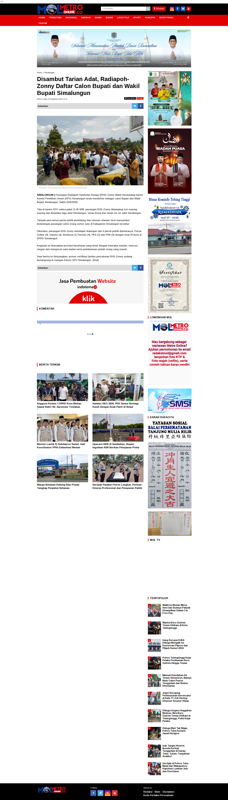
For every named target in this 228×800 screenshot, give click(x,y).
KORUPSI (150, 17)
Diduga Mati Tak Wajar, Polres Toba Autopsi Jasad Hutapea (175, 731)
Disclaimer (168, 792)
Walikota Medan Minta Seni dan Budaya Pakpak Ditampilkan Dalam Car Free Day (176, 609)
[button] (188, 16)
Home (39, 72)
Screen (159, 8)
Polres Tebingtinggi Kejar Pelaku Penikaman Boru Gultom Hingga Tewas (176, 660)
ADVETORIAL (166, 17)
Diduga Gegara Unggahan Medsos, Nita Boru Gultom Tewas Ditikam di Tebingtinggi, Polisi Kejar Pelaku (177, 715)
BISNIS (109, 17)
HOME (42, 17)
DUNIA (98, 17)
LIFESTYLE (123, 17)
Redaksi (147, 792)
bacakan (130, 98)
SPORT (137, 17)
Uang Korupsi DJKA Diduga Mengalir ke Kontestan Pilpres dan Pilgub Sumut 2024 (175, 644)
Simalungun (49, 72)
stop (140, 98)
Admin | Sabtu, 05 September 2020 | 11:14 (52, 99)
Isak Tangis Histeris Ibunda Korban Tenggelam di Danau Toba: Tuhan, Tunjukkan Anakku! (176, 751)
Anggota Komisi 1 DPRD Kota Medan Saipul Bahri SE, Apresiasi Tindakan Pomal (59, 406)
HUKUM (43, 23)
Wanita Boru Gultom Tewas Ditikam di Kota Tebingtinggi (174, 625)
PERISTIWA (55, 17)
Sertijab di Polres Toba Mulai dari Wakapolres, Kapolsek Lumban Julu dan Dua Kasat (175, 767)
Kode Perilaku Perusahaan (158, 795)
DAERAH (86, 17)
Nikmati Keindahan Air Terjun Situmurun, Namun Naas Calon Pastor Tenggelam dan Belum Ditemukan (177, 680)
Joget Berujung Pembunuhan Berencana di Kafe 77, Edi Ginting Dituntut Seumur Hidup (176, 697)
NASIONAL (71, 17)
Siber (157, 792)
